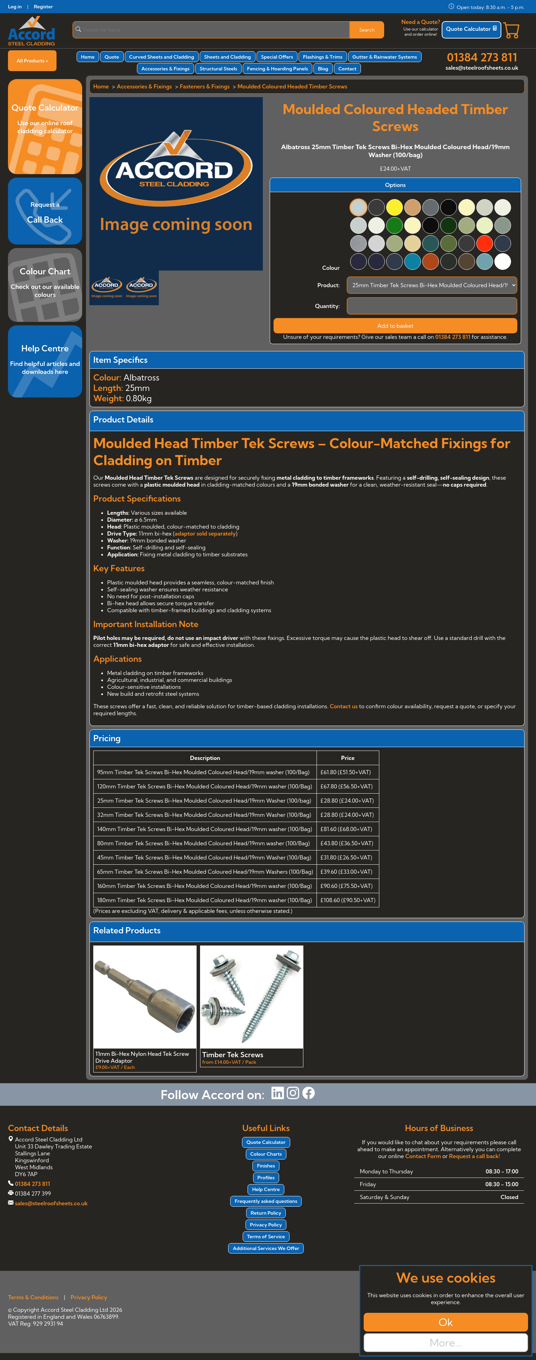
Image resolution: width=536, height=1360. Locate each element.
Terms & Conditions (33, 1297)
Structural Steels (218, 69)
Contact (347, 69)
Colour (330, 267)
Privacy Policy (266, 1225)
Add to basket (395, 325)
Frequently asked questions (266, 1201)
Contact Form (423, 1156)
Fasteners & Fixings (205, 86)
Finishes (266, 1166)
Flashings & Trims (322, 57)
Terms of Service (266, 1236)
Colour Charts (266, 1154)
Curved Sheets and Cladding (161, 57)
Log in (14, 6)
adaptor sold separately (205, 533)
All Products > (32, 61)
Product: (329, 285)
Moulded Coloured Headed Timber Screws (292, 86)
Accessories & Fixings (165, 69)
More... (446, 1342)
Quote (112, 57)
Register (43, 6)
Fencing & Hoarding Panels (277, 69)
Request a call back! (474, 1156)
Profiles (266, 1177)
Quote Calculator (471, 28)
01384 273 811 (482, 57)
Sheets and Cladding (227, 57)
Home (88, 57)
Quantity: (327, 305)
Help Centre (266, 1189)
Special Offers (277, 57)
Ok (446, 1322)
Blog (323, 69)
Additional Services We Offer (266, 1248)
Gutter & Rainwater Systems (385, 57)
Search (367, 30)
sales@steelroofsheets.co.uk (482, 67)
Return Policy (266, 1213)
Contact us (343, 706)
